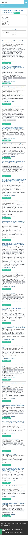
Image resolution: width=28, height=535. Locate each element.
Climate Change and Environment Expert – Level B (11, 143)
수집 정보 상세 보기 (6, 63)
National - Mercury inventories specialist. (9, 454)
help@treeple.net (7, 526)
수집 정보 (14, 5)
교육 (10, 10)
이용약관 (14, 532)
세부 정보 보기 (14, 34)
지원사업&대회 (4, 10)
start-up (8, 12)
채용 (8, 10)
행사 (19, 10)
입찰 (12, 10)
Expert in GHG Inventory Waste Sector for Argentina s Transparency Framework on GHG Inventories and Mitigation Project (13, 405)
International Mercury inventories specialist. (10, 439)
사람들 (22, 10)
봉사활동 (3, 12)
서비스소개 (7, 532)
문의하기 (11, 532)
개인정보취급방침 (20, 532)
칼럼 (6, 12)
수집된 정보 (4, 19)
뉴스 (14, 10)
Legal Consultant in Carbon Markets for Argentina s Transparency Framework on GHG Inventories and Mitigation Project (13, 346)
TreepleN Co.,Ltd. (10, 529)
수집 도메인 (14, 29)
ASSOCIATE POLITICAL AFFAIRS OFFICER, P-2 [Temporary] (13, 200)
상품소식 (16, 10)
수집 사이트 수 (4, 18)
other (12, 12)
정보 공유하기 (16, 12)
